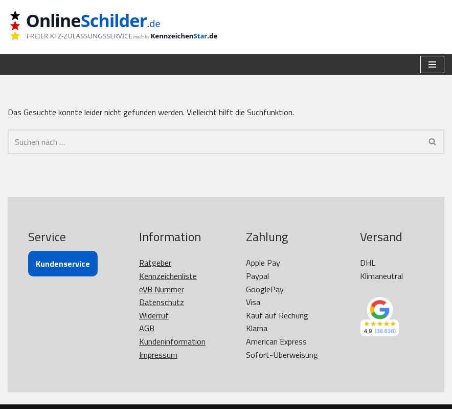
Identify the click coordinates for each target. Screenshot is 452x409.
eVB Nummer (161, 289)
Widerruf (154, 315)
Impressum (158, 355)
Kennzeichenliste (168, 276)
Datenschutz (161, 302)
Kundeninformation (172, 341)
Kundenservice (63, 263)
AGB (146, 328)
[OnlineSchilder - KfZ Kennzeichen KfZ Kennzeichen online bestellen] (120, 27)
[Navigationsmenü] (432, 64)
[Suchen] (214, 142)
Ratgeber (155, 262)
